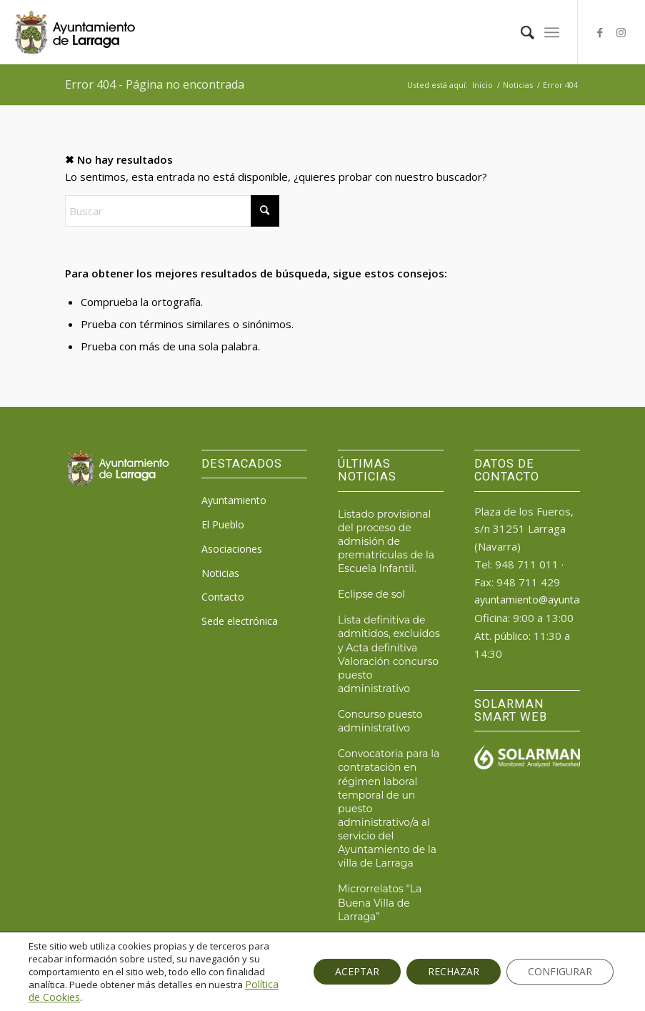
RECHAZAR (453, 971)
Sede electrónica (239, 621)
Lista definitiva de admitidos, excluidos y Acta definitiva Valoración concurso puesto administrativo (389, 654)
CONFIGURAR (560, 971)
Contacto (222, 596)
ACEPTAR (357, 971)
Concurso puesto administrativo (380, 721)
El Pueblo (222, 524)
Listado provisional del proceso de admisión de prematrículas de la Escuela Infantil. (386, 542)
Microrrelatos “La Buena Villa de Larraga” (379, 902)
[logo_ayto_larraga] (75, 32)
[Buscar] (520, 32)
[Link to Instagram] (621, 32)
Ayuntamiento (233, 500)
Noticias (220, 573)
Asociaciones (231, 549)
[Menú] (551, 32)
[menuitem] (520, 32)
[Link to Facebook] (600, 32)
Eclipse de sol (371, 594)
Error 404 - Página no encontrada (154, 84)
